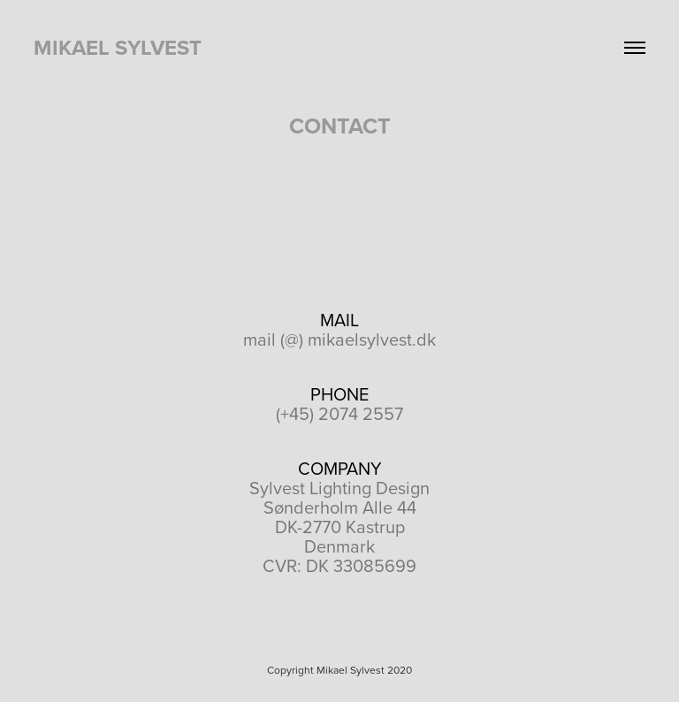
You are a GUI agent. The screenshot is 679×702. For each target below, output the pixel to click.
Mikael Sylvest (118, 47)
